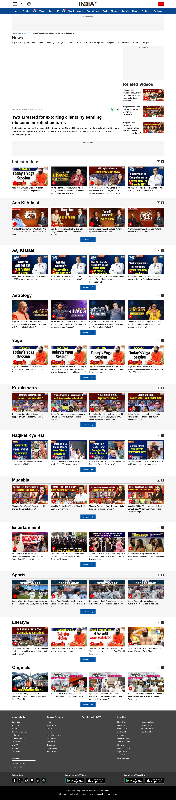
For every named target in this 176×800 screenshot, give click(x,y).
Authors (15, 748)
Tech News (51, 742)
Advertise (15, 729)
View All (88, 239)
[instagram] (26, 780)
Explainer (158, 11)
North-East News (123, 738)
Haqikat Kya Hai (28, 435)
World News (51, 725)
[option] (30, 179)
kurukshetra (82, 43)
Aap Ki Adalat (25, 202)
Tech (105, 11)
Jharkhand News (123, 732)
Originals (62, 43)
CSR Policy (100, 794)
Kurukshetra (24, 388)
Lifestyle (125, 11)
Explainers (51, 745)
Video (19, 33)
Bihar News (121, 722)
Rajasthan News (147, 725)
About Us (15, 725)
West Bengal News (147, 732)
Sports (80, 11)
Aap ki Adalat (17, 43)
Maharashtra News (147, 722)
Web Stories (16, 751)
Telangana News (147, 729)
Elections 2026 (29, 11)
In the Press (16, 735)
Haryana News (122, 729)
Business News (52, 748)
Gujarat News (122, 751)
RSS (115, 794)
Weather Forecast (18, 764)
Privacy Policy (88, 794)
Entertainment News (54, 735)
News (14, 33)
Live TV (15, 745)
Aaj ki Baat (31, 43)
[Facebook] (14, 780)
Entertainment (93, 11)
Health (135, 11)
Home (16, 11)
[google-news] (43, 780)
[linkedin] (38, 780)
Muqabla (110, 43)
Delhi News (121, 725)
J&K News (121, 755)
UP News (120, 745)
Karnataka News (123, 758)
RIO (109, 794)
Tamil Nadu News (123, 742)
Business (146, 11)
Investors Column (18, 738)
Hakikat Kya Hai (97, 43)
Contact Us (16, 722)
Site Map (62, 794)
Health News (51, 751)
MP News (120, 735)
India (51, 11)
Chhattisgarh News (124, 748)
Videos (42, 11)
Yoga (71, 43)
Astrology (51, 43)
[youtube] (32, 780)
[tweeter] (20, 780)
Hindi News (16, 742)
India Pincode (17, 767)
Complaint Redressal (19, 732)
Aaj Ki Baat (23, 250)
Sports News (51, 738)
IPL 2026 (61, 11)
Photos (114, 11)
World (71, 11)
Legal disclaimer (74, 794)
